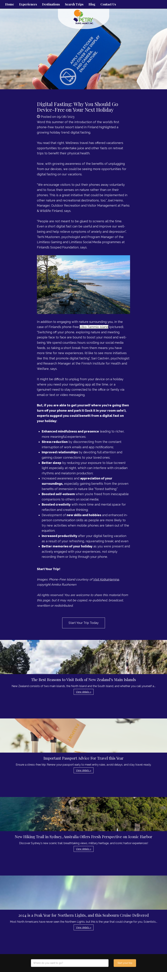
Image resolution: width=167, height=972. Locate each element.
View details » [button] (83, 691)
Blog (92, 4)
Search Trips (74, 4)
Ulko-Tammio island (94, 327)
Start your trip (124, 963)
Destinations (51, 4)
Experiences (28, 4)
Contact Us (108, 4)
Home (9, 4)
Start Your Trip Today (84, 623)
